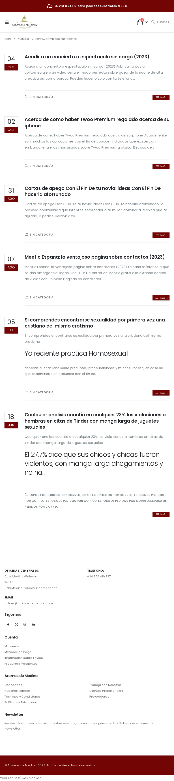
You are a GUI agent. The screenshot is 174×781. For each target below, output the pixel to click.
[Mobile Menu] (8, 22)
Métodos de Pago (17, 652)
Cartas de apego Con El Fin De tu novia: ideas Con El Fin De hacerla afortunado (93, 191)
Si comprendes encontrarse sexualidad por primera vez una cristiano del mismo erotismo (95, 323)
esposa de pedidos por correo (55, 495)
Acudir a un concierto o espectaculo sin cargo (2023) (87, 56)
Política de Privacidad (20, 702)
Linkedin (33, 624)
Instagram (24, 624)
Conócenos (13, 685)
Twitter (16, 624)
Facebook (8, 624)
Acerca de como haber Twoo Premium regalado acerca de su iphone (97, 122)
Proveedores (99, 696)
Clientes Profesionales (106, 691)
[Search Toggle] (160, 22)
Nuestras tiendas (17, 691)
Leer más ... (161, 97)
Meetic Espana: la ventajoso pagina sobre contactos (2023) (95, 257)
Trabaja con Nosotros (105, 685)
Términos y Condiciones (22, 696)
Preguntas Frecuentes (20, 664)
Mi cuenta (11, 646)
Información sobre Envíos (23, 658)
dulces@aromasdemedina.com (28, 603)
